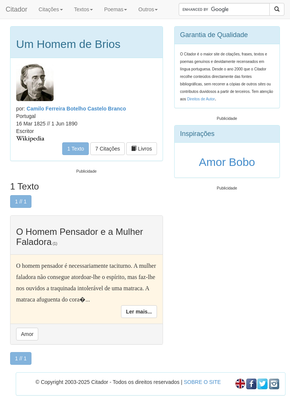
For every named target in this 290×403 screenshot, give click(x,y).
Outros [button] (148, 9)
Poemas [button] (115, 9)
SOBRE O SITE (202, 382)
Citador (16, 9)
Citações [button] (51, 9)
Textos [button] (83, 9)
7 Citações (107, 149)
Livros (141, 149)
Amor (27, 334)
